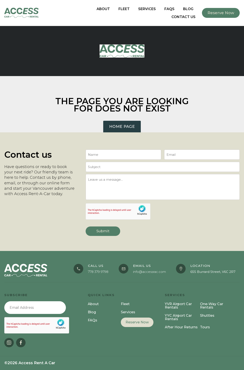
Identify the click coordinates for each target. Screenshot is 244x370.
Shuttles (207, 315)
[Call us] (78, 269)
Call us (95, 266)
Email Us (142, 266)
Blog (188, 9)
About (103, 9)
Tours (205, 327)
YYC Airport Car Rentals (178, 317)
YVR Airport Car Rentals (178, 305)
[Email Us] (123, 269)
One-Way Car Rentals (211, 305)
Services (147, 9)
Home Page (122, 126)
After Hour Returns (181, 327)
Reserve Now (137, 322)
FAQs (169, 9)
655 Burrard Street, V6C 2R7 (212, 272)
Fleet (124, 9)
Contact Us (183, 17)
